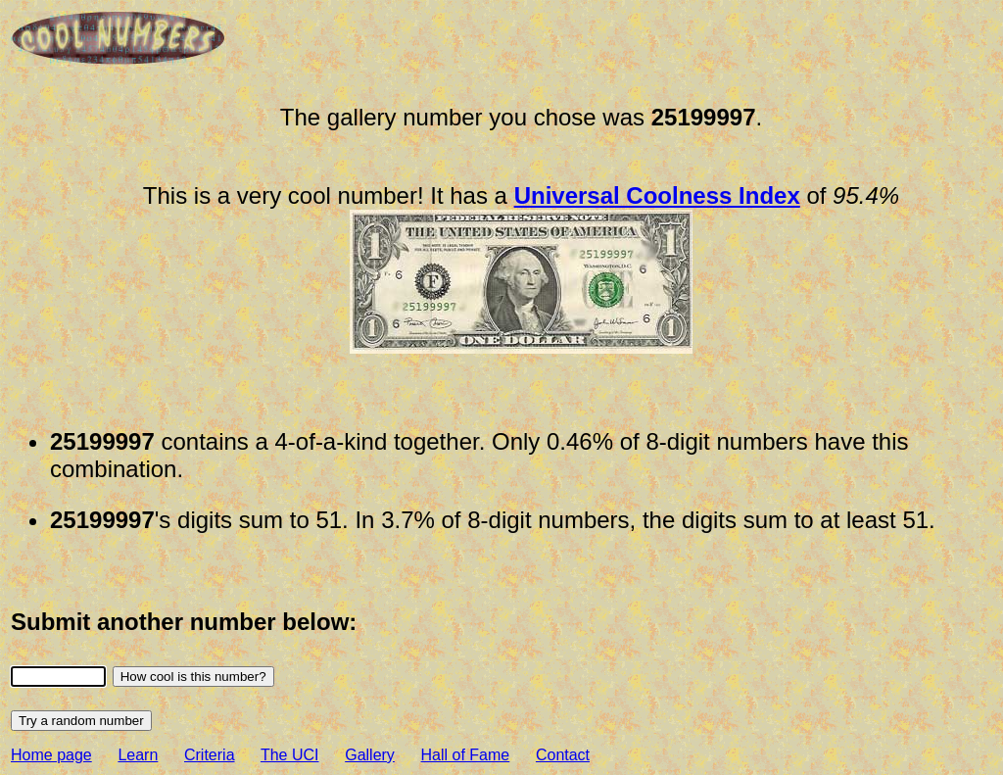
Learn (138, 755)
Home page (51, 755)
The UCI (290, 755)
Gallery (370, 755)
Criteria (209, 755)
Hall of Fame (465, 755)
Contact (563, 755)
